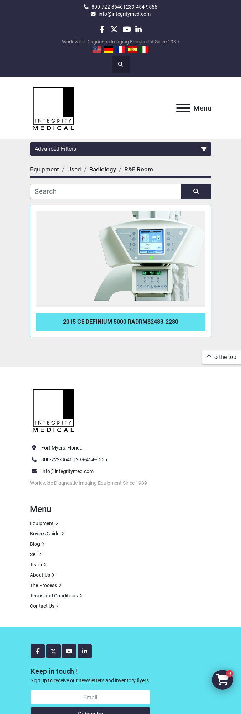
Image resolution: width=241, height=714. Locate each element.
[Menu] (183, 108)
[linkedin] (139, 29)
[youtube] (126, 29)
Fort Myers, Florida (62, 448)
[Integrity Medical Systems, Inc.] (54, 409)
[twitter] (114, 29)
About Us (40, 575)
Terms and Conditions (54, 596)
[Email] (90, 697)
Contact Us (42, 606)
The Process (43, 585)
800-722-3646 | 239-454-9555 (124, 7)
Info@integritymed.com (67, 471)
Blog (35, 544)
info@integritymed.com (125, 14)
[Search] (105, 191)
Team (36, 564)
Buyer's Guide (44, 533)
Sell (33, 554)
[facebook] (102, 29)
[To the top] (221, 357)
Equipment (42, 523)
